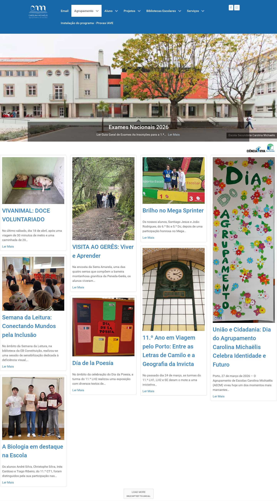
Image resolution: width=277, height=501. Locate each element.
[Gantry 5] (38, 12)
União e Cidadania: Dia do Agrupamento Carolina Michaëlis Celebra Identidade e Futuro (242, 347)
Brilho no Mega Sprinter (173, 210)
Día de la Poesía (92, 363)
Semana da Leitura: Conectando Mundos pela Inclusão (29, 326)
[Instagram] (237, 7)
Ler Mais (174, 134)
